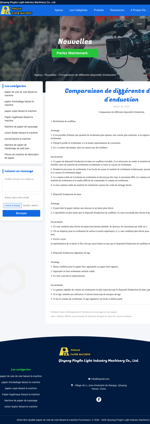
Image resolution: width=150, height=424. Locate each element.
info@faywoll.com (100, 379)
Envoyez (21, 213)
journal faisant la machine (18, 138)
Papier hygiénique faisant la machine (19, 119)
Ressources (117, 10)
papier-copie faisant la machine (21, 111)
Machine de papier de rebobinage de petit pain (17, 147)
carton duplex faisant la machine (21, 132)
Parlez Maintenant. (75, 53)
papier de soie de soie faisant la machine (21, 94)
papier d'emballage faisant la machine (19, 103)
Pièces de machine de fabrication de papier (22, 156)
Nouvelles (50, 75)
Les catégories (78, 10)
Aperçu (59, 10)
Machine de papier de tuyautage (21, 126)
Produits (99, 10)
